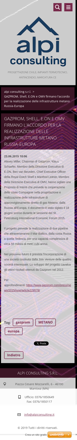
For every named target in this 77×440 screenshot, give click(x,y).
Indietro (13, 355)
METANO (45, 322)
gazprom (23, 322)
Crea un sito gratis (36, 434)
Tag (7, 322)
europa (14, 331)
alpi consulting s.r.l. (17, 92)
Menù (68, 7)
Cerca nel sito (57, 7)
